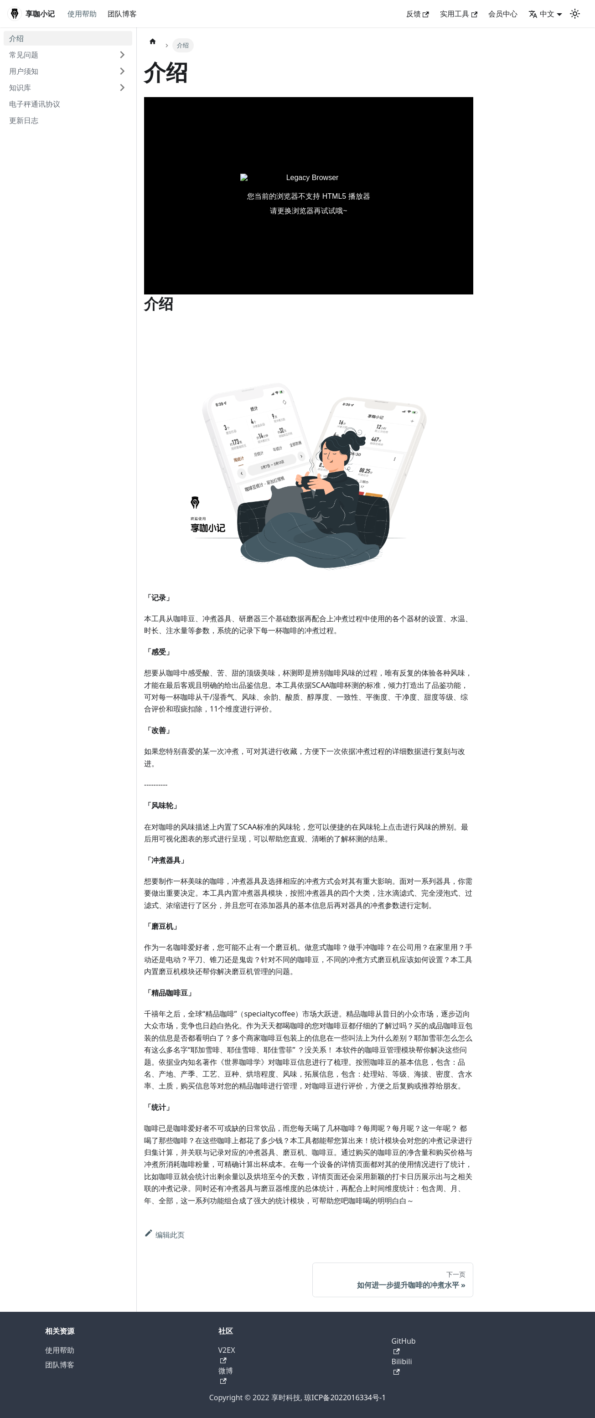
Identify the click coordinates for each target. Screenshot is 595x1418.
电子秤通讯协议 (34, 104)
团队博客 (122, 14)
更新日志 (23, 120)
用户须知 (23, 71)
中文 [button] (541, 14)
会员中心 (502, 14)
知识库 (20, 88)
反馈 (417, 14)
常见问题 (23, 55)
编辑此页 (164, 1235)
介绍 (16, 38)
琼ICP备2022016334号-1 (345, 1397)
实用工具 (458, 14)
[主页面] (152, 41)
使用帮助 (82, 14)
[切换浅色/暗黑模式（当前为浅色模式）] (575, 13)
